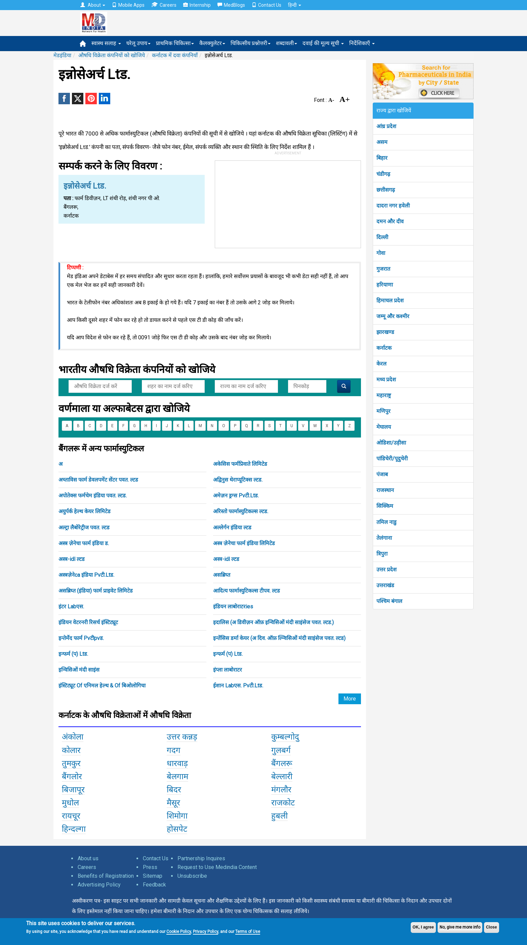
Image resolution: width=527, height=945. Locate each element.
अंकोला (72, 737)
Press (150, 867)
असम (382, 142)
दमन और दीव (390, 221)
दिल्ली (382, 237)
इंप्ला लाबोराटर (227, 670)
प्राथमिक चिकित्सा (175, 43)
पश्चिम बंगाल (389, 601)
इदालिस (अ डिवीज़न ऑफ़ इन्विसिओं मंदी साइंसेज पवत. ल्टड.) (273, 622)
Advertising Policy (99, 884)
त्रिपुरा (382, 554)
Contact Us (266, 5)
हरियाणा (384, 284)
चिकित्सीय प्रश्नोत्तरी (251, 43)
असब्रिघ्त (221, 575)
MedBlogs (231, 5)
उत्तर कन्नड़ (182, 737)
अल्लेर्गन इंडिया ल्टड (232, 527)
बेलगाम (177, 776)
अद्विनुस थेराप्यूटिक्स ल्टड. (237, 480)
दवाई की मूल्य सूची (323, 43)
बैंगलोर (72, 776)
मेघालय (383, 427)
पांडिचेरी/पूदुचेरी (392, 458)
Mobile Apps (128, 5)
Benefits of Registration (106, 876)
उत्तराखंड (385, 585)
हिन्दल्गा (74, 829)
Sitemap (152, 876)
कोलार (71, 750)
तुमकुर (71, 763)
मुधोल (70, 802)
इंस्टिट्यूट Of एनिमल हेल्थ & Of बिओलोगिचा (102, 685)
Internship (197, 5)
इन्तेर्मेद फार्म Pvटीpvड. (81, 638)
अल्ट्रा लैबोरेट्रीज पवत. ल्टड (84, 527)
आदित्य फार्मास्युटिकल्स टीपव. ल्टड (246, 591)
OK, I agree (423, 927)
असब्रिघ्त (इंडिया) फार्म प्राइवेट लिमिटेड (95, 591)
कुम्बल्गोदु (285, 737)
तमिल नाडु (386, 522)
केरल (381, 364)
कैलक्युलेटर (212, 43)
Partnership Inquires (201, 858)
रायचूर (71, 816)
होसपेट (177, 829)
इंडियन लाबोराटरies (233, 606)
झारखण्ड (385, 332)
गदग (173, 750)
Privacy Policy (205, 931)
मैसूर (173, 802)
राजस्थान (385, 490)
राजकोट (283, 802)
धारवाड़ (177, 763)
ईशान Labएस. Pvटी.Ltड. (238, 685)
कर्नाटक (384, 348)
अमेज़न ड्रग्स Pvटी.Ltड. (236, 495)
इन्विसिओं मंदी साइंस (78, 670)
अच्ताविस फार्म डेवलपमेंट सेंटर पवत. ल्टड (98, 480)
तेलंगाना (384, 538)
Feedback (154, 884)
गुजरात (383, 269)
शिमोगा (177, 816)
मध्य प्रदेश (386, 379)
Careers (163, 5)
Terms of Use (247, 931)
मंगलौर (281, 789)
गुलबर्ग (281, 750)
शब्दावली (286, 43)
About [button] (92, 5)
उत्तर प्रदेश (386, 569)
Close (491, 927)
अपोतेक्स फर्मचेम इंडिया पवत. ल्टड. (92, 495)
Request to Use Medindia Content (217, 867)
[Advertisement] (288, 203)
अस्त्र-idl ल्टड (71, 559)
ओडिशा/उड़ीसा (391, 443)
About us (88, 858)
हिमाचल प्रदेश (390, 300)
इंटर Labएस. (71, 606)
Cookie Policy (178, 931)
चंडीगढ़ (383, 174)
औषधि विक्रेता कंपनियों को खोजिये (111, 55)
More (349, 698)
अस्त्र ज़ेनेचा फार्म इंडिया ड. (83, 543)
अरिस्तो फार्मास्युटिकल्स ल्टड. (240, 511)
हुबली (279, 816)
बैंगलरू (281, 763)
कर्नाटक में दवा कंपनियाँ (175, 55)
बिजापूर (73, 789)
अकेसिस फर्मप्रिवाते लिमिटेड (240, 464)
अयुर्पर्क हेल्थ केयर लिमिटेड (84, 511)
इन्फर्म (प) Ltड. (73, 654)
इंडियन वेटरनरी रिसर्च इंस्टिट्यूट (88, 622)
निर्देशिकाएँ (362, 43)
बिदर (174, 789)
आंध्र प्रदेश (386, 126)
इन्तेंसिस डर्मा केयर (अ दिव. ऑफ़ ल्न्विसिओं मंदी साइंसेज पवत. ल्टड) (279, 638)
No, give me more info (460, 927)
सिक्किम (384, 506)
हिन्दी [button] (294, 5)
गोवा (380, 253)
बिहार (382, 158)
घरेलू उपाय (138, 43)
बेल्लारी (281, 776)
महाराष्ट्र (383, 395)
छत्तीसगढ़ (385, 190)
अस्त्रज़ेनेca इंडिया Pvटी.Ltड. (86, 575)
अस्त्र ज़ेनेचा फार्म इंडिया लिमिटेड (244, 543)
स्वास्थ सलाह (106, 43)
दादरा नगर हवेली (393, 205)
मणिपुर (383, 411)
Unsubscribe (192, 876)
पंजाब (382, 474)
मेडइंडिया (62, 55)
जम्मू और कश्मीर (392, 316)
